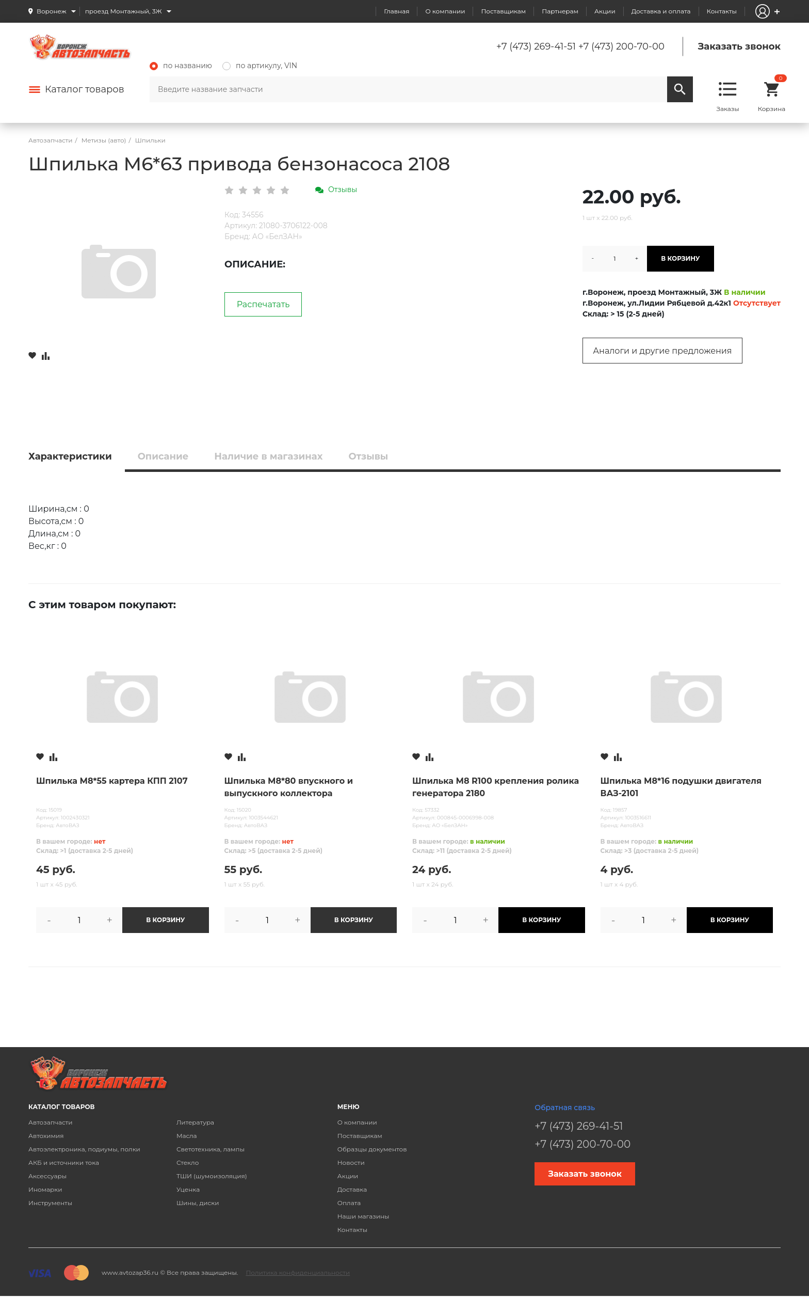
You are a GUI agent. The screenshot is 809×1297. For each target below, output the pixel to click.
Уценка (188, 1189)
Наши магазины (363, 1216)
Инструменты (50, 1203)
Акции (605, 11)
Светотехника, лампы (210, 1149)
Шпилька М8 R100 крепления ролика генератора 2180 (495, 787)
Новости (351, 1162)
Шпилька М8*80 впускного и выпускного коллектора (288, 787)
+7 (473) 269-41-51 (536, 46)
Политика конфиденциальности (298, 1272)
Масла (186, 1136)
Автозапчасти (50, 1122)
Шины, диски (197, 1203)
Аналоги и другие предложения (662, 351)
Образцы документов (372, 1149)
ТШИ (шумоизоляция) (211, 1176)
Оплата (349, 1203)
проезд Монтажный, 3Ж (123, 11)
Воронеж (52, 11)
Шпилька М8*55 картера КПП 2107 (112, 781)
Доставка (352, 1189)
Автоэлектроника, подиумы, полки (84, 1149)
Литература (195, 1122)
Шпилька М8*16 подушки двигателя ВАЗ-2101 (681, 787)
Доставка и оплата (661, 11)
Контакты (722, 11)
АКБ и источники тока (63, 1162)
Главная (396, 11)
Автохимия (46, 1136)
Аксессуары (47, 1176)
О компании (445, 11)
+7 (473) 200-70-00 (621, 46)
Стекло (187, 1162)
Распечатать (263, 304)
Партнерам (560, 11)
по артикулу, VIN (259, 65)
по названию (181, 65)
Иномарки (45, 1189)
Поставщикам (503, 11)
